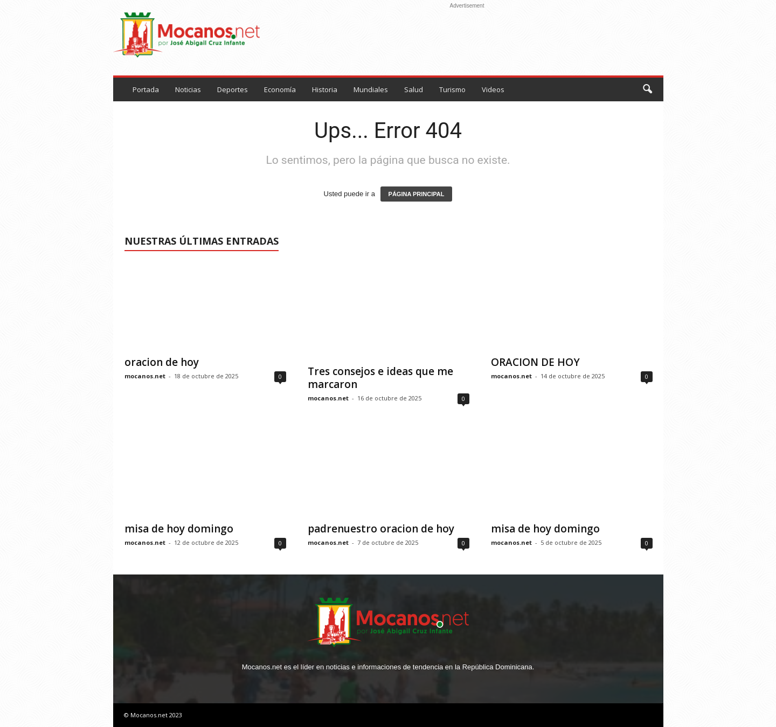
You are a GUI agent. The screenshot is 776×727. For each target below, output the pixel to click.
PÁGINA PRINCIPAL (417, 194)
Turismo (452, 89)
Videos (493, 89)
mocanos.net (144, 376)
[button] (647, 89)
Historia (324, 89)
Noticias (188, 89)
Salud (413, 89)
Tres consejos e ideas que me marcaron (380, 377)
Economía (280, 89)
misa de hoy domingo (178, 529)
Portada (146, 89)
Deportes (232, 89)
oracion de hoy (161, 362)
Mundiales (371, 89)
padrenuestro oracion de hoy (381, 529)
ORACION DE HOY (535, 362)
